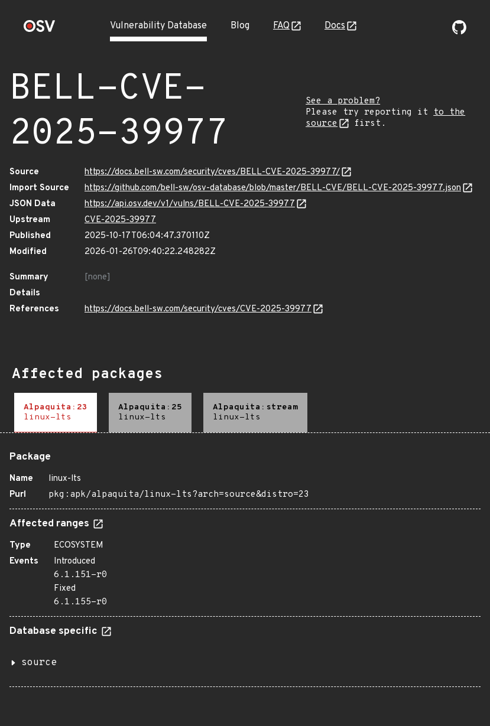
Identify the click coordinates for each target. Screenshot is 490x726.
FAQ (281, 26)
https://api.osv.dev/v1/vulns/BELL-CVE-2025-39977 (190, 204)
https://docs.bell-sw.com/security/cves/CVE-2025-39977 (198, 309)
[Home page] (40, 30)
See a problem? (343, 101)
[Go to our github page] (459, 32)
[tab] (55, 412)
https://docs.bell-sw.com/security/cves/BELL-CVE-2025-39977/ (212, 172)
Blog (240, 26)
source (39, 663)
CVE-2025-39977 (120, 220)
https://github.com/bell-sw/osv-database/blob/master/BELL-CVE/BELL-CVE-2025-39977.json (273, 188)
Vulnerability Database (158, 26)
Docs (334, 26)
